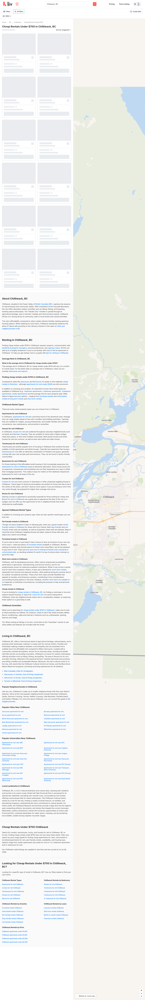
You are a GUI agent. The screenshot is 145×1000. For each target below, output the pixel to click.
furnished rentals (46, 396)
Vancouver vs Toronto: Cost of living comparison (23, 674)
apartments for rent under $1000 (40, 384)
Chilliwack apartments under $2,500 (14, 942)
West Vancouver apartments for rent (56, 722)
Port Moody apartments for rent (55, 726)
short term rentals (34, 399)
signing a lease (54, 348)
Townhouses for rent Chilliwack (13, 891)
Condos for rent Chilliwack (11, 888)
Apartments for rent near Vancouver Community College (14, 754)
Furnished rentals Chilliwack (12, 908)
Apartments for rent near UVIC (12, 764)
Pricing (111, 4)
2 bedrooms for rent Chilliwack (54, 891)
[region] (109, 509)
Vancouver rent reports (18, 371)
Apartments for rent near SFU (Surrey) (57, 764)
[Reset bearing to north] (141, 996)
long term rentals (17, 399)
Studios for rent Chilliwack (53, 884)
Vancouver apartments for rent (13, 711)
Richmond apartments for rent (54, 715)
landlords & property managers (14, 348)
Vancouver (25, 382)
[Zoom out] (141, 993)
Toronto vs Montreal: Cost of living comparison (23, 681)
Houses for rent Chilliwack (11, 895)
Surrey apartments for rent (11, 715)
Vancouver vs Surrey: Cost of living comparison (23, 678)
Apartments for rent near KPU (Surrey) (57, 773)
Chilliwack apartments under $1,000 (14, 931)
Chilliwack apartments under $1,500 (14, 935)
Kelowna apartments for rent (12, 729)
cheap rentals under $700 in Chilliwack (38, 610)
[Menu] (137, 4)
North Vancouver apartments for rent (15, 718)
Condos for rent (8, 482)
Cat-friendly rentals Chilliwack (12, 922)
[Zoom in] (141, 990)
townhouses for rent (10, 452)
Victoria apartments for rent (11, 733)
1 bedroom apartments (33, 391)
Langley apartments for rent (11, 726)
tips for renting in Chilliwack (57, 353)
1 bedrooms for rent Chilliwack (54, 888)
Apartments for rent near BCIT (12, 748)
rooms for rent (37, 595)
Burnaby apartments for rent (54, 711)
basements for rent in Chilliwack (15, 467)
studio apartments (19, 394)
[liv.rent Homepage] (7, 4)
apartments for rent (20, 417)
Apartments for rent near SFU (54, 742)
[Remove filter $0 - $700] (10, 16)
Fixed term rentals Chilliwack (54, 918)
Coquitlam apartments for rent (54, 718)
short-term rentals (59, 570)
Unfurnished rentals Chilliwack (12, 911)
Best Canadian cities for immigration (18, 671)
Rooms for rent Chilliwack (11, 898)
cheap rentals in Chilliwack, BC (30, 592)
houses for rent (19, 432)
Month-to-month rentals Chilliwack (56, 915)
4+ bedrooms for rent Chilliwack (55, 898)
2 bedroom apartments (52, 391)
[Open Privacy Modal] (17, 4)
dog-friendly (56, 527)
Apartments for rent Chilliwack (12, 884)
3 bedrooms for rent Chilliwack (54, 895)
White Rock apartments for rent (55, 729)
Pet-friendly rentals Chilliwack (12, 915)
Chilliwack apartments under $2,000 (15, 938)
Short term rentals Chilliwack (54, 911)
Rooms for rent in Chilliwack (13, 499)
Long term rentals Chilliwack (54, 908)
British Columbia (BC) (43, 304)
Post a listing (124, 4)
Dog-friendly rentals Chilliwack (13, 918)
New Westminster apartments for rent (15, 722)
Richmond (37, 382)
